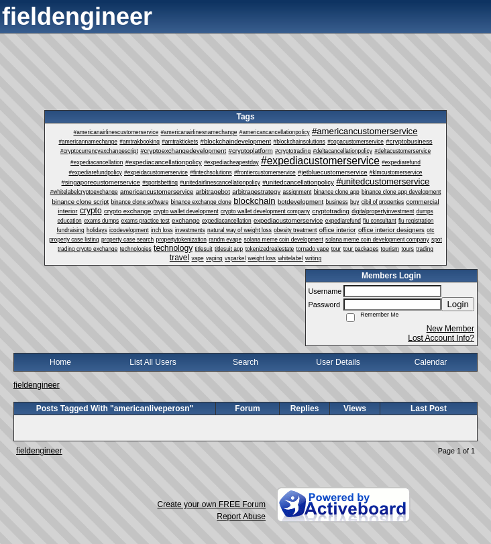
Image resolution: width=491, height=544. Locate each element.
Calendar (431, 362)
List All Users (152, 362)
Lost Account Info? (441, 338)
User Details (338, 362)
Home (60, 362)
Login (458, 304)
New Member (450, 328)
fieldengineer (36, 385)
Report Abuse (241, 516)
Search (245, 362)
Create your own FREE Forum (212, 504)
